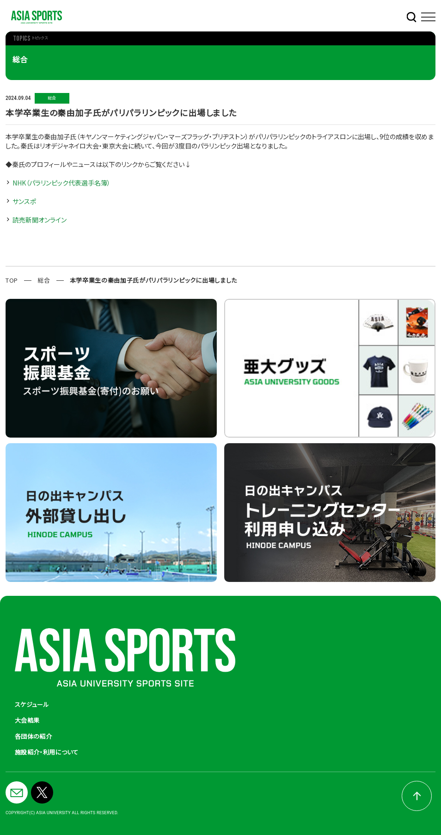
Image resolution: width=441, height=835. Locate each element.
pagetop (417, 796)
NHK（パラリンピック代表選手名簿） (61, 182)
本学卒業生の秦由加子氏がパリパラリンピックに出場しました (153, 280)
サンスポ (24, 201)
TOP (12, 280)
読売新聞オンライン (39, 219)
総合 (43, 280)
